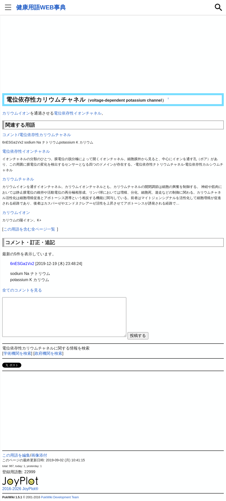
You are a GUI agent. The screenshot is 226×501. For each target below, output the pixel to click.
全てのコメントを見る (22, 290)
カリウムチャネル (18, 179)
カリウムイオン (16, 113)
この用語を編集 (16, 455)
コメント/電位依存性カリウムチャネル (36, 135)
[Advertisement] (113, 54)
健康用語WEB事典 (41, 7)
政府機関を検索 (48, 353)
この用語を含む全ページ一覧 (29, 229)
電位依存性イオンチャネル (77, 113)
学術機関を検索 (17, 353)
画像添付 (39, 455)
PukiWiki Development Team (60, 497)
